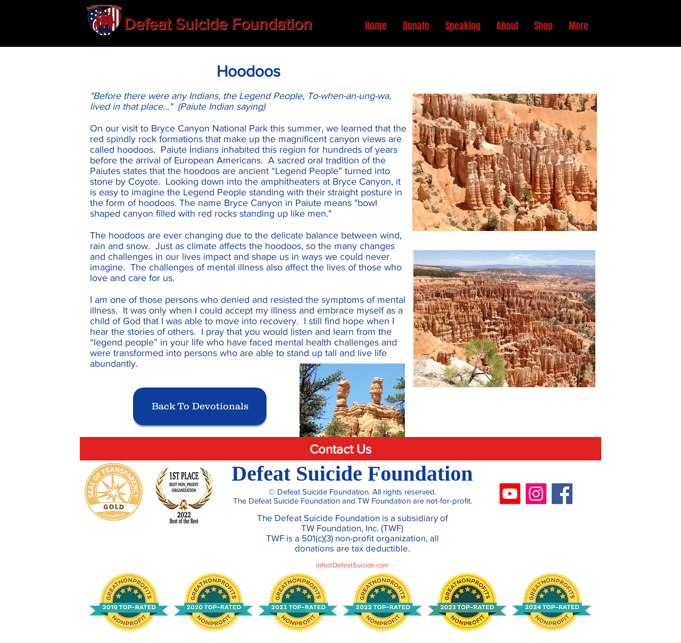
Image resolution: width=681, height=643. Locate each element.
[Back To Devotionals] (200, 406)
